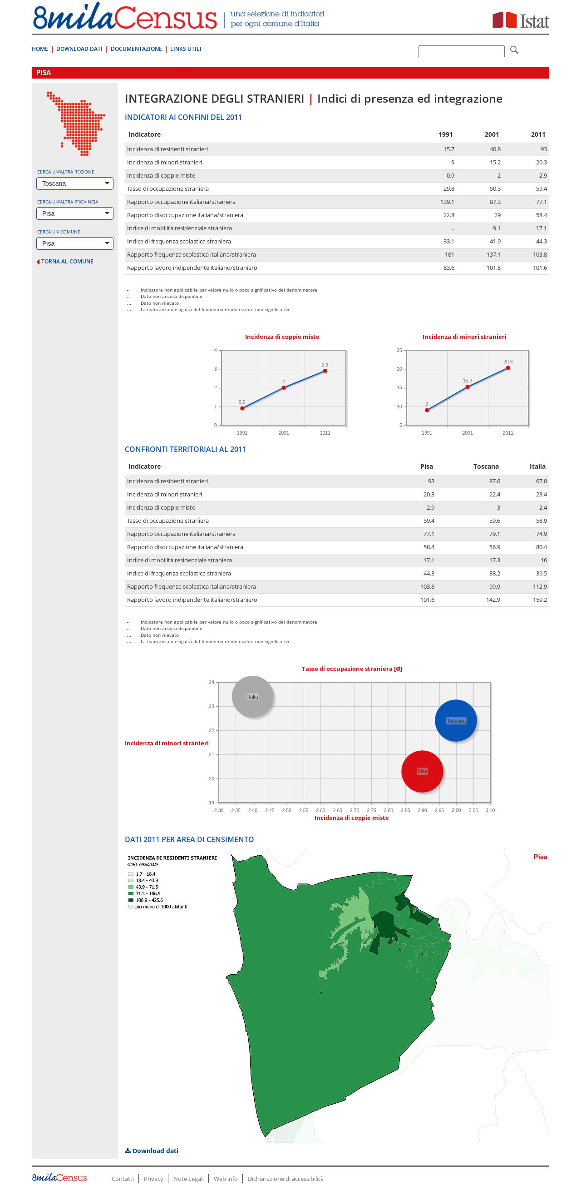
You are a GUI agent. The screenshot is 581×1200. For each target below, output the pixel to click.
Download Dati (79, 49)
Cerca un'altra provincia (67, 201)
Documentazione (136, 49)
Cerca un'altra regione (65, 172)
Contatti (123, 1179)
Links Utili (186, 49)
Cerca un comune (58, 231)
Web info (226, 1179)
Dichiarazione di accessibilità (286, 1179)
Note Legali (188, 1179)
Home (40, 49)
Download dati (151, 1150)
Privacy (153, 1179)
